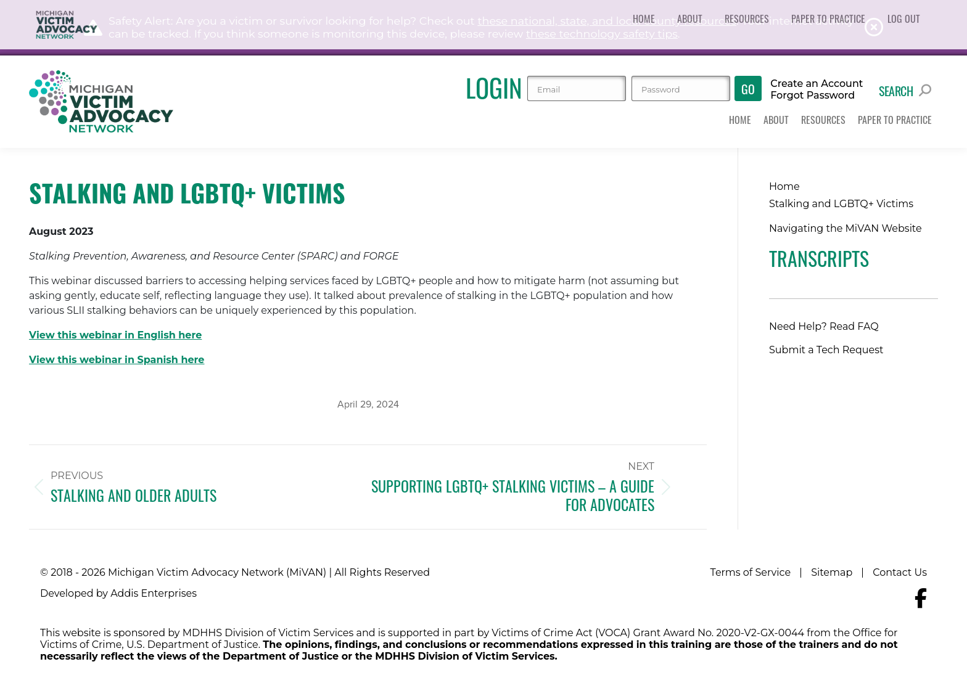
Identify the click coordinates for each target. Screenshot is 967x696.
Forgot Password (812, 95)
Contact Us (900, 572)
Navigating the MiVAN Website (845, 228)
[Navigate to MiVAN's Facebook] (921, 598)
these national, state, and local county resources (606, 20)
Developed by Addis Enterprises (118, 593)
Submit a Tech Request (826, 350)
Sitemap (831, 572)
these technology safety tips (602, 33)
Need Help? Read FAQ (824, 326)
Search (905, 90)
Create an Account (816, 84)
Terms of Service (750, 572)
